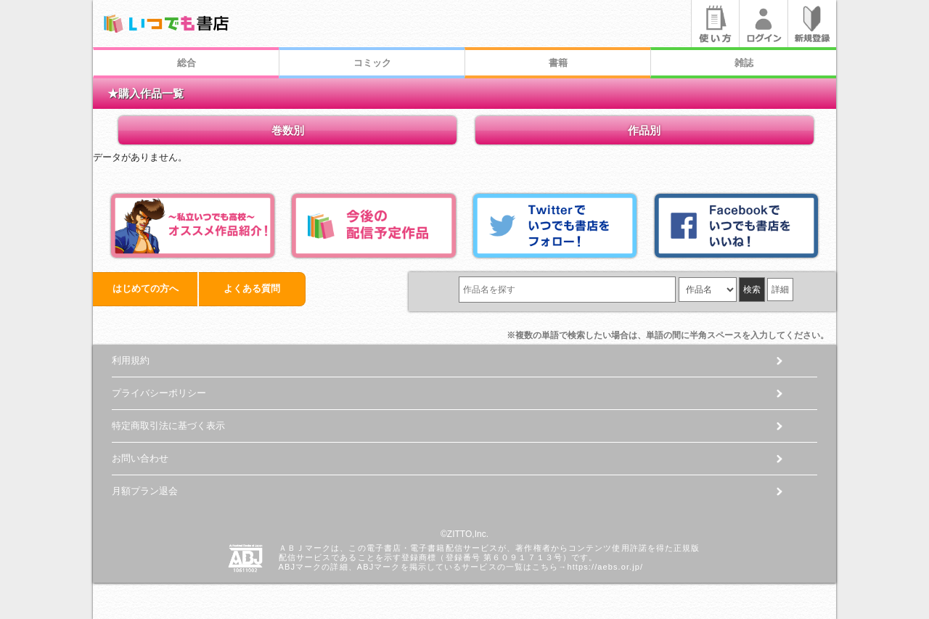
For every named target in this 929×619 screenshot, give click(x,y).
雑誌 (743, 62)
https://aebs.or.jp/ (605, 566)
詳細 (780, 289)
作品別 (644, 130)
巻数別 (287, 130)
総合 (186, 62)
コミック (372, 62)
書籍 (558, 62)
